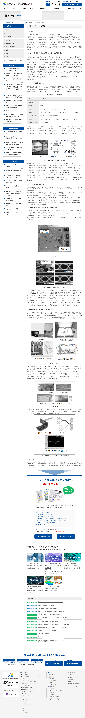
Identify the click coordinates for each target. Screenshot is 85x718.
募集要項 (52, 694)
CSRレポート (53, 684)
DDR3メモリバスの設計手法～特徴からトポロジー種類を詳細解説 (14, 96)
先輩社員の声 (53, 692)
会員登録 (70, 677)
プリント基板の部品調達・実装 (29, 682)
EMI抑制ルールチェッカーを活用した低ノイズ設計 (14, 148)
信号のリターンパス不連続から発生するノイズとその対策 (14, 74)
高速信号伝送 (9, 40)
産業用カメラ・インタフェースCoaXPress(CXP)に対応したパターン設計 (14, 193)
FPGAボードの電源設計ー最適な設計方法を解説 (14, 199)
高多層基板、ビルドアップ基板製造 (14, 101)
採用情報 (51, 686)
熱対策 (7, 50)
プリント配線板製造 (10, 46)
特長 (14, 8)
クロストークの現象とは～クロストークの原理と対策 (14, 69)
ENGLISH (70, 688)
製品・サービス (28, 8)
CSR (51, 682)
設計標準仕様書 (10, 111)
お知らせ (70, 675)
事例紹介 (42, 8)
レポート (8, 56)
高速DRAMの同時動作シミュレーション (14, 171)
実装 (7, 53)
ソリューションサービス (53, 586)
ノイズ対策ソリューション (28, 689)
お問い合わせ (71, 679)
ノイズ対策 (8, 36)
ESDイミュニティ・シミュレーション (14, 213)
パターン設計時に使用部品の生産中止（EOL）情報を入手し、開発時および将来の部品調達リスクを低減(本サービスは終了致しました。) (14, 88)
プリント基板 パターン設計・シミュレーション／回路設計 (53, 566)
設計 (7, 33)
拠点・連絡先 (53, 680)
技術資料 (57, 8)
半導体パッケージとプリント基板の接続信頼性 (14, 120)
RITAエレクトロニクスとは (56, 690)
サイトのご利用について (74, 683)
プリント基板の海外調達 (12, 209)
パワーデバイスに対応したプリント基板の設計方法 (14, 181)
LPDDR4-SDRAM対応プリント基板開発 (14, 186)
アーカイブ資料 (14, 60)
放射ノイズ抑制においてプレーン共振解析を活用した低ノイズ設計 (14, 137)
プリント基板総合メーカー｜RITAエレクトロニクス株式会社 (15, 22)
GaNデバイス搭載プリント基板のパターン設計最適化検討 (14, 106)
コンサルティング (32, 563)
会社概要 (52, 678)
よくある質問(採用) (54, 696)
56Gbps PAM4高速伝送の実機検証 (14, 79)
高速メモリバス (9, 30)
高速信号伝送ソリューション (28, 687)
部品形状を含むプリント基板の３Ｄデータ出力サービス (14, 176)
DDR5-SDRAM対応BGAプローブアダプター (14, 165)
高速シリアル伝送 (10, 43)
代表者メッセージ (54, 688)
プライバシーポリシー (73, 686)
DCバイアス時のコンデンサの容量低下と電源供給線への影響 (14, 115)
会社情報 (71, 8)
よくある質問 (71, 672)
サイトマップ (71, 681)
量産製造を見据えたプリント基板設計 (14, 204)
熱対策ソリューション (27, 691)
